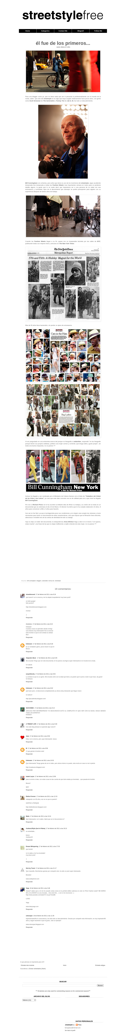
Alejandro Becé (31, 658)
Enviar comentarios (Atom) (37, 968)
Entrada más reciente (27, 965)
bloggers (39, 580)
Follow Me (98, 31)
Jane (27, 736)
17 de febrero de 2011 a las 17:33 (49, 846)
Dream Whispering (32, 846)
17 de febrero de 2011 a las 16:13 (56, 828)
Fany (79, 1025)
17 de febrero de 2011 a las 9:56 (38, 748)
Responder (29, 617)
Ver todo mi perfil (70, 1030)
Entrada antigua (100, 965)
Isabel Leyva (30, 776)
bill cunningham (31, 580)
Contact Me (63, 31)
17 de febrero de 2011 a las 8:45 (47, 658)
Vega (27, 888)
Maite (27, 816)
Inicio (64, 965)
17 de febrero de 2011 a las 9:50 (40, 736)
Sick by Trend (30, 868)
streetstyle (58, 580)
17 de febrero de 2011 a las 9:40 (47, 724)
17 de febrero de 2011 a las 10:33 (43, 760)
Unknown (29, 644)
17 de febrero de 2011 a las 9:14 (45, 708)
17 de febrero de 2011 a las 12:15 (46, 796)
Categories (45, 31)
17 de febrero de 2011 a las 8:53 (45, 674)
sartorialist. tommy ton (48, 580)
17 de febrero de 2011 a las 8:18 (46, 594)
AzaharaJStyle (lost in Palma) (35, 828)
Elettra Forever (31, 796)
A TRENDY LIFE (31, 724)
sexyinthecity (30, 674)
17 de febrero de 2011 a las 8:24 (43, 624)
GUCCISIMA (30, 708)
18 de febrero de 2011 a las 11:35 (43, 916)
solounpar (29, 916)
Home (27, 31)
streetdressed (30, 594)
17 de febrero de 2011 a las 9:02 (43, 688)
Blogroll (81, 31)
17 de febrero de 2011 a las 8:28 (43, 644)
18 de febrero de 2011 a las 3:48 (40, 888)
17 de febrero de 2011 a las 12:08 (45, 776)
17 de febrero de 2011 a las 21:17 (46, 868)
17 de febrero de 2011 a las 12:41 (40, 816)
